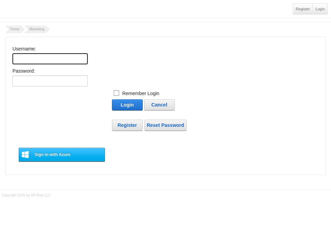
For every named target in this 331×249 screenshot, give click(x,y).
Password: (23, 71)
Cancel (159, 105)
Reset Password (165, 125)
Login (320, 9)
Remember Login (140, 93)
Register (303, 9)
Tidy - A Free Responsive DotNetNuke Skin (165, 205)
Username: (24, 49)
